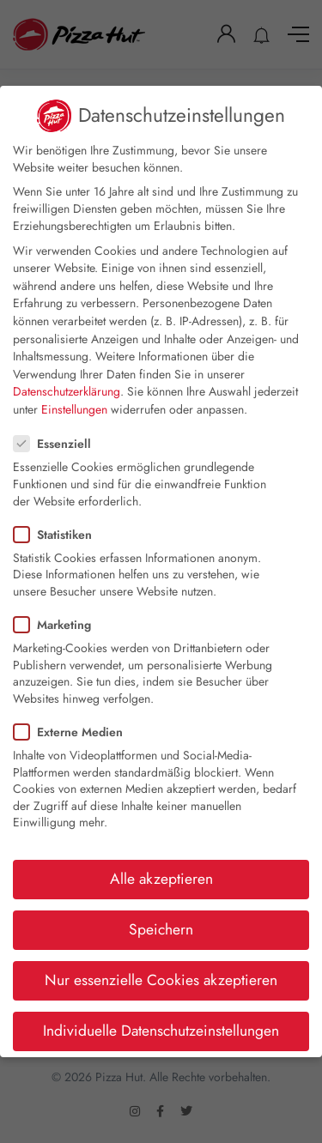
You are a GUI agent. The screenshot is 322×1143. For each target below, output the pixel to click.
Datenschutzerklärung (66, 391)
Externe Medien (73, 732)
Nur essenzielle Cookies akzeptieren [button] (161, 980)
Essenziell (57, 443)
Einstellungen (74, 409)
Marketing (57, 624)
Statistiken (58, 534)
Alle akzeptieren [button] (161, 879)
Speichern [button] (161, 929)
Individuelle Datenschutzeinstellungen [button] (161, 1030)
